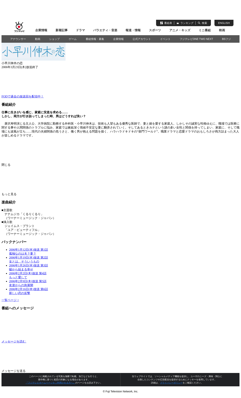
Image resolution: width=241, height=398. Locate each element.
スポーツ (155, 30)
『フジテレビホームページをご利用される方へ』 (50, 382)
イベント (165, 38)
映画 (222, 30)
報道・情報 (133, 30)
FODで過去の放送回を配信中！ (23, 96)
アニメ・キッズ (179, 30)
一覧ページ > (10, 300)
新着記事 (62, 30)
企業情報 (41, 30)
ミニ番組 (205, 30)
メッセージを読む (42, 341)
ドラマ (80, 30)
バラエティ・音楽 (105, 30)
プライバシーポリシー (171, 382)
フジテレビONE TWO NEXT (196, 38)
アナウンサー (18, 38)
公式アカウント (142, 38)
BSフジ (226, 38)
